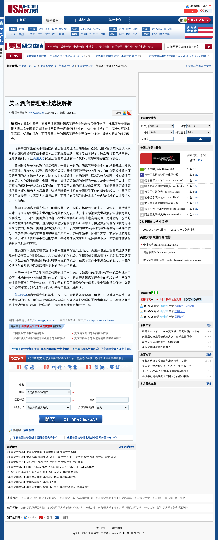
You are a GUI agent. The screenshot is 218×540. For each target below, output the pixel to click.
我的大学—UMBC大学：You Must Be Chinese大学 (177, 56)
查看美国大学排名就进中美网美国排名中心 (92, 437)
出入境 (168, 28)
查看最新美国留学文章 (198, 66)
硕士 (54, 28)
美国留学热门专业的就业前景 (91, 333)
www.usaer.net (36, 112)
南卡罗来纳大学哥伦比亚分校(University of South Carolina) (161, 175)
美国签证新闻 (34, 477)
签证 (113, 34)
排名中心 (84, 20)
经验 (128, 28)
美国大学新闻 (68, 451)
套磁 (61, 33)
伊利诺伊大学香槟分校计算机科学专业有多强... (40, 338)
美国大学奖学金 (67, 312)
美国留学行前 (16, 482)
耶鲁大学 (119, 507)
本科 (47, 28)
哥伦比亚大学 (134, 507)
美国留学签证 (16, 477)
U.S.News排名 (85, 497)
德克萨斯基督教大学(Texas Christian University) (164, 187)
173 (197, 214)
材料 (128, 33)
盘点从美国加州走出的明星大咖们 (161, 341)
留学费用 (117, 46)
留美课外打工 (85, 487)
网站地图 (116, 528)
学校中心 (115, 20)
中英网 (45, 517)
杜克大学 (149, 507)
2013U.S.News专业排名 (61, 467)
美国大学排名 (16, 467)
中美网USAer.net (28, 66)
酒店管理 (28, 430)
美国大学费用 (49, 312)
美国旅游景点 (68, 487)
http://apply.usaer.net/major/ (100, 320)
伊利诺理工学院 (196, 155)
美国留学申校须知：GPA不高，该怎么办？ (167, 365)
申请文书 (91, 46)
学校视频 (66, 462)
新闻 (13, 29)
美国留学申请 (66, 66)
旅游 (161, 33)
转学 (54, 33)
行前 (146, 29)
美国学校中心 (16, 462)
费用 (47, 33)
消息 (121, 33)
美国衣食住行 (34, 487)
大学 (13, 34)
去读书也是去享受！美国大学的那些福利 (165, 376)
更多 (209, 325)
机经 (135, 28)
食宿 (168, 33)
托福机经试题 (71, 472)
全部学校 (31, 462)
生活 (146, 34)
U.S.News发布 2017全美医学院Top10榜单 (165, 371)
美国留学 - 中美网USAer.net (104, 533)
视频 (102, 33)
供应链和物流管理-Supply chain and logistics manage (172, 259)
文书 (32, 34)
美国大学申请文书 (87, 312)
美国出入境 (49, 482)
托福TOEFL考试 (17, 472)
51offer (30, 517)
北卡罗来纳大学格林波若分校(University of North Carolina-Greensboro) (161, 204)
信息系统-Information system (159, 252)
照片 (95, 33)
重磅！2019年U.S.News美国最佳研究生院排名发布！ (172, 331)
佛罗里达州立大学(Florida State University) (162, 192)
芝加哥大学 (104, 507)
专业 (41, 33)
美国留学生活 (16, 487)
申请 (32, 29)
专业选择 (104, 46)
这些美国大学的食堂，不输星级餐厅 (116, 56)
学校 (74, 34)
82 (196, 186)
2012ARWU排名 (85, 467)
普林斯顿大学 (75, 507)
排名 (74, 29)
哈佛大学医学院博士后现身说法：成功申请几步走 (54, 56)
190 (197, 197)
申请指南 (78, 46)
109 (200, 160)
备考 (121, 28)
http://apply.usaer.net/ (46, 320)
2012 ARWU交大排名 (183, 229)
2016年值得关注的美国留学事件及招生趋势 (107, 348)
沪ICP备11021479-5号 (132, 533)
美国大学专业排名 (105, 497)
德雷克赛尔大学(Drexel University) (163, 180)
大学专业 (66, 457)
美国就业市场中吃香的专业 (28, 333)
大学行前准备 (34, 482)
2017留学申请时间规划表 (156, 347)
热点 (21, 34)
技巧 (135, 33)
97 (196, 180)
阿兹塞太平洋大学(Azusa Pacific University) (162, 215)
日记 (154, 33)
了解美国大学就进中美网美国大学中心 (35, 437)
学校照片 (55, 462)
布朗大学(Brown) (184, 305)
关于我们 (101, 528)
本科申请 (53, 46)
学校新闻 (78, 462)
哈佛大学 (91, 507)
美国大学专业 (85, 66)
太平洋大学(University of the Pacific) (164, 208)
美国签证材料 (51, 477)
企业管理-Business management (160, 244)
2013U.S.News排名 (37, 467)
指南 (41, 28)
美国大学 (39, 158)
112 (197, 174)
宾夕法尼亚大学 (56, 507)
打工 (174, 33)
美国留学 (22, 112)
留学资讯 (52, 20)
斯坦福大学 (163, 507)
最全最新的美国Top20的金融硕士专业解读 (45, 348)
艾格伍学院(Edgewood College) (161, 197)
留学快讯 (39, 497)
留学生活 (180, 497)
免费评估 (86, 33)
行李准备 (157, 28)
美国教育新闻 (51, 451)
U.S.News (86, 28)
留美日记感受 (51, 487)
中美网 (61, 517)
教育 (21, 29)
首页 (23, 20)
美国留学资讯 (48, 66)
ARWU (97, 28)
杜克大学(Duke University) (159, 169)
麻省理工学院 (180, 507)
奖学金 (63, 28)
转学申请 (140, 46)
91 (196, 191)
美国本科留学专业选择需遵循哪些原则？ (97, 338)
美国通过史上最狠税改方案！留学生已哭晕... (168, 336)
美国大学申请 (16, 312)
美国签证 (157, 497)
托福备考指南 (37, 472)
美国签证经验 (68, 477)
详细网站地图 (126, 446)
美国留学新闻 (34, 451)
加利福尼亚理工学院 (33, 507)
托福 (113, 29)
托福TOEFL (125, 497)
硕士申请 (65, 46)
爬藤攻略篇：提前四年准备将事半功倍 (164, 360)
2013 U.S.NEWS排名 (154, 229)
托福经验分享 (54, 472)
